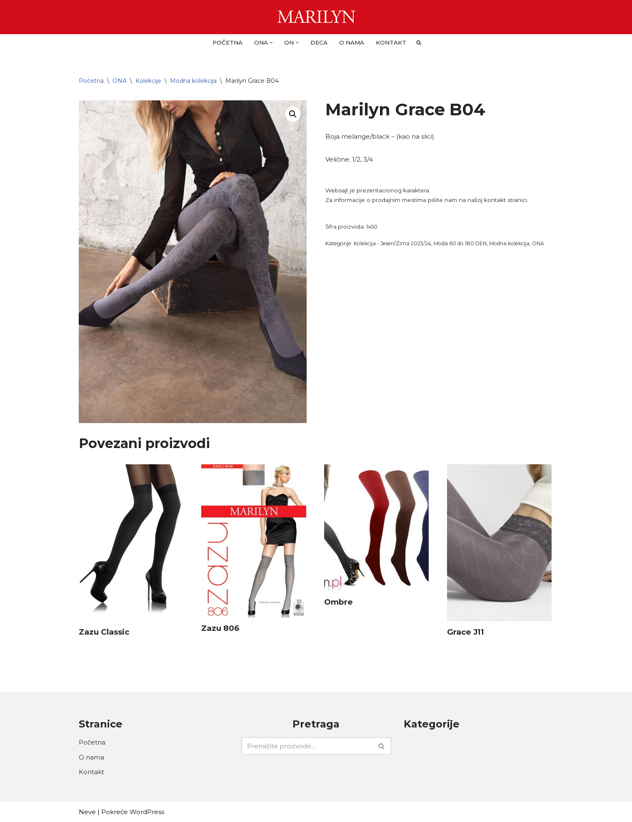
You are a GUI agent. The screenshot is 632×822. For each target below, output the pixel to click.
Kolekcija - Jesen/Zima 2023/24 (392, 243)
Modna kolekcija (193, 81)
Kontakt (391, 42)
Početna (227, 42)
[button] (271, 42)
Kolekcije (148, 81)
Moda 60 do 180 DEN (460, 243)
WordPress (147, 812)
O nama (351, 42)
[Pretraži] (306, 746)
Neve (87, 812)
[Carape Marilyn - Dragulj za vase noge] (316, 17)
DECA (318, 42)
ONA (119, 81)
